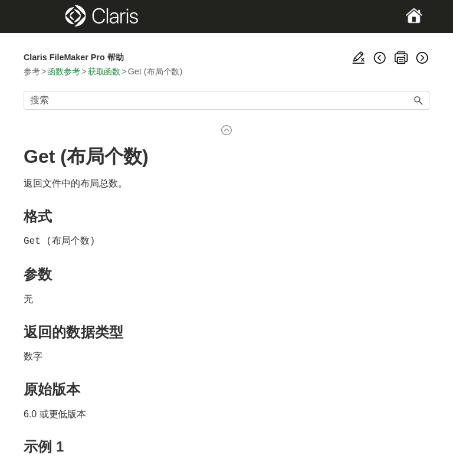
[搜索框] (226, 100)
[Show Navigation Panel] (43, 16)
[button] (418, 100)
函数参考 (63, 71)
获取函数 (104, 71)
